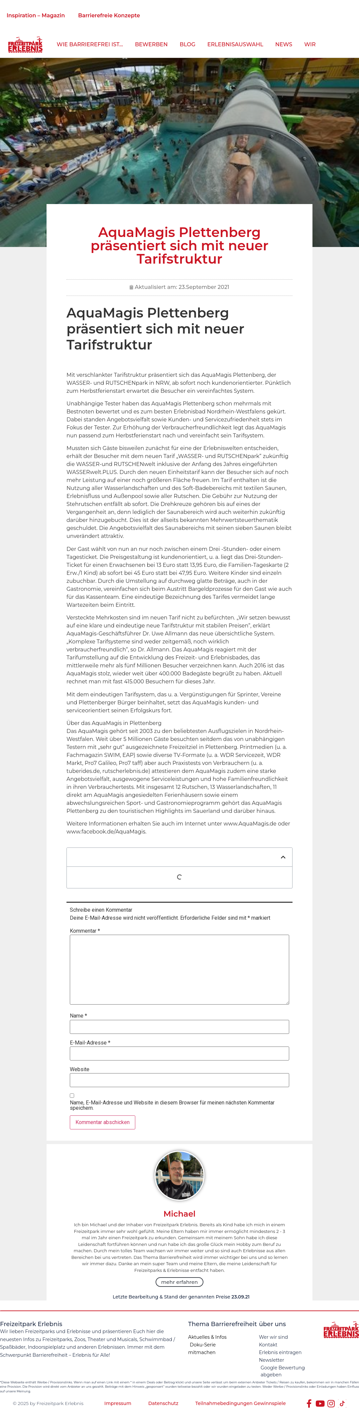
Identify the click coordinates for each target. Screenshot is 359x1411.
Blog (187, 44)
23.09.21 (240, 1297)
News (283, 44)
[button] (283, 857)
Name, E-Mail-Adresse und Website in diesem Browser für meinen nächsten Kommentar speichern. (172, 1105)
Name (78, 1016)
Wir (309, 44)
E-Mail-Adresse (90, 1043)
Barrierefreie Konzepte (109, 15)
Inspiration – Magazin (36, 15)
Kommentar (85, 931)
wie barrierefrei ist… (90, 44)
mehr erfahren (179, 1282)
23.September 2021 (204, 287)
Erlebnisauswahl (235, 44)
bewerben (151, 44)
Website (79, 1069)
